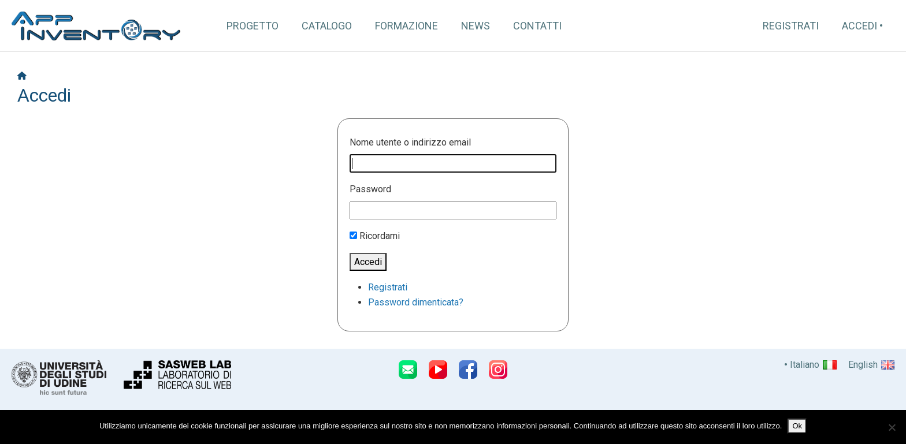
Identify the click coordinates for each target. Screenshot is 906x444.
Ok (797, 425)
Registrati (791, 26)
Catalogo (327, 26)
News (475, 26)
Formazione (406, 26)
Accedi (859, 26)
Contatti (537, 26)
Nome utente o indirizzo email (410, 142)
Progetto (252, 26)
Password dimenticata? (415, 302)
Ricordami (379, 235)
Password (370, 189)
